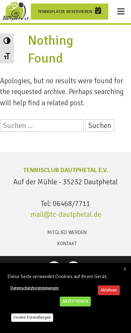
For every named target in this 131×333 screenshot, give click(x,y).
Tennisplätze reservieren (69, 10)
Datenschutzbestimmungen (34, 288)
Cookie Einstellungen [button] (32, 317)
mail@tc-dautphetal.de (65, 214)
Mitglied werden (67, 232)
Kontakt (67, 244)
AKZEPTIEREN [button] (75, 301)
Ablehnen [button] (109, 290)
